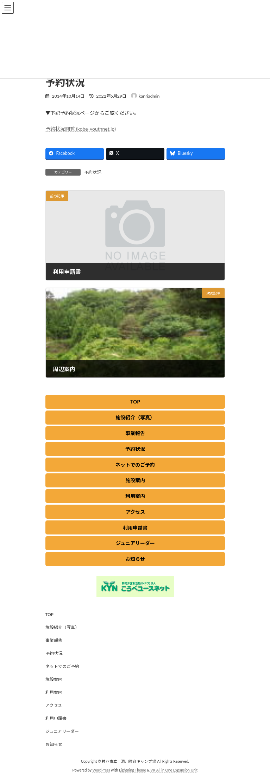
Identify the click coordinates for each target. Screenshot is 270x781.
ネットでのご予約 (62, 666)
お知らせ (53, 744)
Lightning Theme (132, 770)
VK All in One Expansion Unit (173, 770)
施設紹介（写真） (62, 627)
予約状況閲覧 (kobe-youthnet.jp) (80, 129)
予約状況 (92, 172)
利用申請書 (56, 718)
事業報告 (53, 640)
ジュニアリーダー (62, 731)
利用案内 (53, 692)
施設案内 (53, 679)
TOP (49, 614)
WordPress (101, 770)
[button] (135, 402)
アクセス (53, 705)
